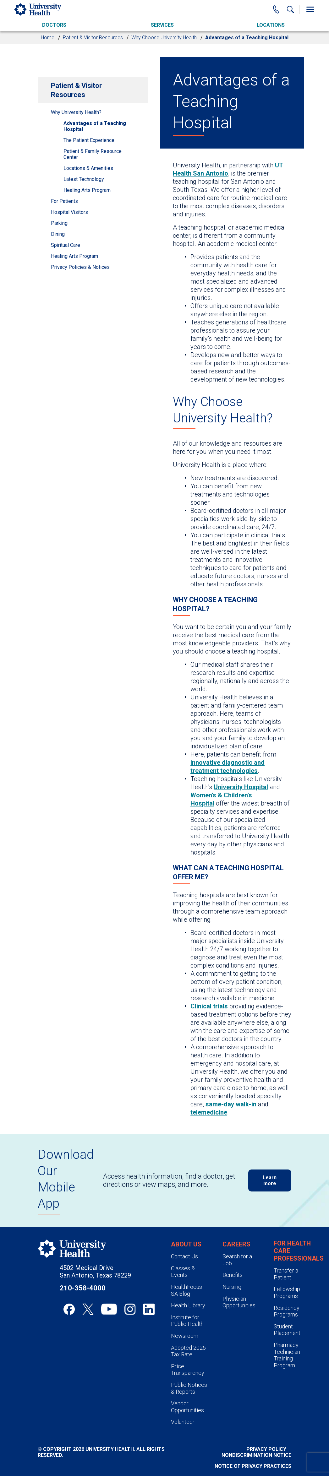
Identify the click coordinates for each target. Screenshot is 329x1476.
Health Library (188, 1305)
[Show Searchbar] (290, 9)
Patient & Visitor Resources (93, 38)
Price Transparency (187, 1369)
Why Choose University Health (164, 38)
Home (47, 38)
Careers (236, 1244)
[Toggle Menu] (310, 9)
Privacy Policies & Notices (80, 267)
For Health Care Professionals (299, 1251)
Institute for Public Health (187, 1320)
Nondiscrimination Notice (256, 1455)
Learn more (270, 1180)
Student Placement (287, 1330)
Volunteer (183, 1422)
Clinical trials (209, 1006)
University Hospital (241, 787)
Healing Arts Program (87, 190)
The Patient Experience (88, 140)
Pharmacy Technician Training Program (287, 1355)
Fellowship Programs (287, 1292)
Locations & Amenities (88, 168)
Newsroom (184, 1335)
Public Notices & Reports (189, 1388)
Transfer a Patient (286, 1274)
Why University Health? (76, 112)
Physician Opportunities (238, 1302)
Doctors (54, 25)
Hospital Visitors (69, 212)
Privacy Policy (266, 1449)
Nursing (231, 1286)
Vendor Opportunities (187, 1407)
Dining (58, 234)
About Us (186, 1244)
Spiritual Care (65, 245)
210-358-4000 (83, 1288)
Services (162, 25)
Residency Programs (286, 1311)
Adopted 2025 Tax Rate (188, 1351)
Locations (271, 25)
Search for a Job (237, 1260)
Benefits (232, 1275)
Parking (59, 223)
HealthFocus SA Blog (186, 1290)
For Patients (64, 201)
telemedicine (208, 1112)
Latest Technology (83, 179)
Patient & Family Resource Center (92, 154)
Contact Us (184, 1256)
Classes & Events (183, 1271)
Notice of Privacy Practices (253, 1466)
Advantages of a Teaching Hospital (94, 126)
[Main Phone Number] (276, 9)
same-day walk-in (231, 1104)
